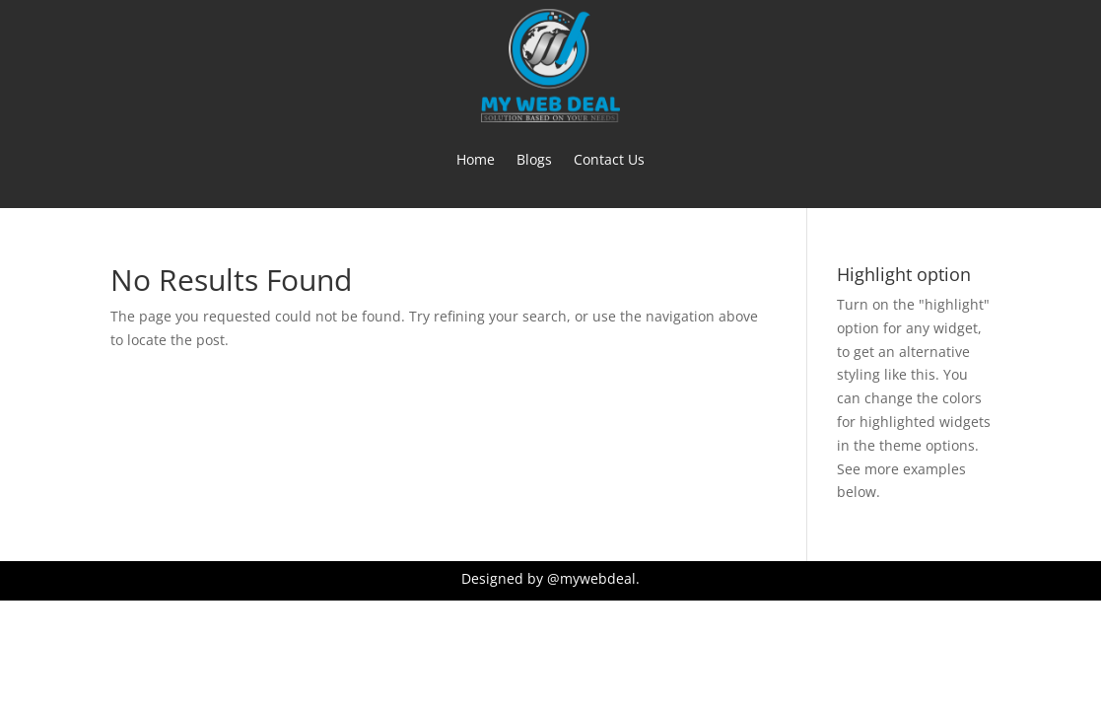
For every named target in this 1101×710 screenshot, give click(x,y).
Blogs (534, 159)
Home (475, 159)
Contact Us (609, 159)
